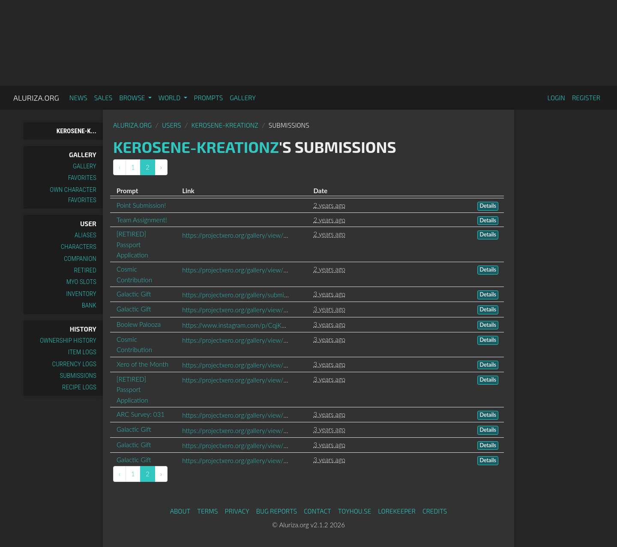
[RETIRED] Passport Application (132, 244)
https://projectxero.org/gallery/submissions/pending (254, 295)
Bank (89, 305)
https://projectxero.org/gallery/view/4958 (240, 235)
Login (556, 98)
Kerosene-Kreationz (225, 125)
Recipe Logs (79, 387)
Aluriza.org (36, 97)
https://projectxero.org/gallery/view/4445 (240, 340)
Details (487, 206)
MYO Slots (81, 282)
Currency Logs (74, 364)
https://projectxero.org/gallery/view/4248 (240, 460)
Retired (85, 270)
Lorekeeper (397, 511)
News (78, 98)
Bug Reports (276, 511)
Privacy (237, 511)
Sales (103, 98)
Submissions (78, 376)
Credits (434, 511)
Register (586, 98)
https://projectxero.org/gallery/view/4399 (240, 380)
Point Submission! (141, 205)
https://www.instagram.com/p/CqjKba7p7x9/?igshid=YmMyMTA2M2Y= (283, 325)
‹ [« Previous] (119, 167)
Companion (80, 259)
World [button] (170, 98)
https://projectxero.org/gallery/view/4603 (240, 310)
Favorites (82, 178)
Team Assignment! (142, 220)
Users (171, 125)
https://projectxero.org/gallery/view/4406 (240, 365)
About (180, 511)
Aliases (85, 235)
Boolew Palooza (139, 324)
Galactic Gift (134, 294)
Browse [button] (132, 98)
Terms (207, 511)
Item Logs (82, 352)
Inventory (81, 294)
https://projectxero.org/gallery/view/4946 (240, 270)
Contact (317, 511)
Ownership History (68, 340)
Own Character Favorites (73, 195)
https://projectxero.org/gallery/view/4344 (240, 430)
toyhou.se (354, 511)
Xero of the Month (142, 364)
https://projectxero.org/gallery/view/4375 (240, 415)
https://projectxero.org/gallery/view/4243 (240, 445)
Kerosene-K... (76, 131)
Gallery (243, 98)
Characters (78, 247)
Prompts (208, 98)
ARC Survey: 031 (141, 414)
